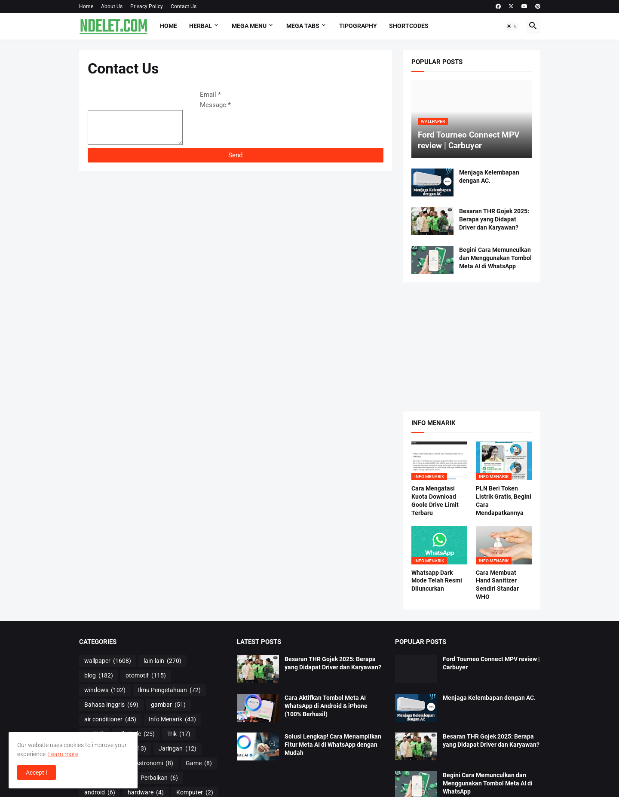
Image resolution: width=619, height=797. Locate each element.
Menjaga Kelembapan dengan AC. (489, 176)
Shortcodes (409, 25)
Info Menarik (172, 719)
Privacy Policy (146, 6)
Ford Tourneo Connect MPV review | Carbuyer (491, 663)
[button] (512, 26)
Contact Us (183, 6)
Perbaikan (159, 778)
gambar (168, 705)
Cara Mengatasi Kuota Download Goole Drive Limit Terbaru (435, 500)
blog (98, 675)
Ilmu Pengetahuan (169, 690)
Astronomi (154, 763)
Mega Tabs (302, 25)
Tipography (358, 25)
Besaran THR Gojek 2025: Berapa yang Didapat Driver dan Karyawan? (494, 219)
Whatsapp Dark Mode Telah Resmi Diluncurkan (436, 580)
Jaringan (177, 749)
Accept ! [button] (36, 772)
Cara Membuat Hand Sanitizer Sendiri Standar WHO (497, 585)
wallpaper (107, 661)
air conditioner (110, 719)
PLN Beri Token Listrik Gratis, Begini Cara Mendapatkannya (503, 500)
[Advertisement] (471, 347)
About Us (112, 6)
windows (105, 690)
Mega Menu (249, 25)
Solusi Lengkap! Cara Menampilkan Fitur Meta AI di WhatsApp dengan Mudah (333, 744)
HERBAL (200, 25)
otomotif (146, 675)
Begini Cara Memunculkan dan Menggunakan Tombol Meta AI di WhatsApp (495, 258)
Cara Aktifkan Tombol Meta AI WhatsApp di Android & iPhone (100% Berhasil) (326, 705)
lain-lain (162, 661)
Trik (178, 734)
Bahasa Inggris (111, 705)
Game (199, 763)
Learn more (63, 754)
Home (86, 6)
